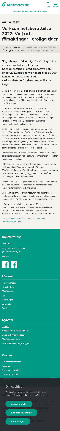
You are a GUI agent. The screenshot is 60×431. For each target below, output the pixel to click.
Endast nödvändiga (21, 412)
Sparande (6, 304)
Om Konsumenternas (11, 362)
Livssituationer (8, 287)
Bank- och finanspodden (13, 335)
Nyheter (5, 326)
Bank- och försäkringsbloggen (15, 343)
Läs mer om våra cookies (36, 395)
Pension (5, 308)
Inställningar (17, 421)
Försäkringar (8, 291)
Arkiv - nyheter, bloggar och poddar (15, 49)
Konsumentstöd (9, 283)
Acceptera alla (18, 404)
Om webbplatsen (10, 374)
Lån (3, 295)
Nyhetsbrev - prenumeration (15, 331)
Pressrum (6, 366)
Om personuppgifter (11, 370)
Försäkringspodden (11, 339)
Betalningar (7, 300)
